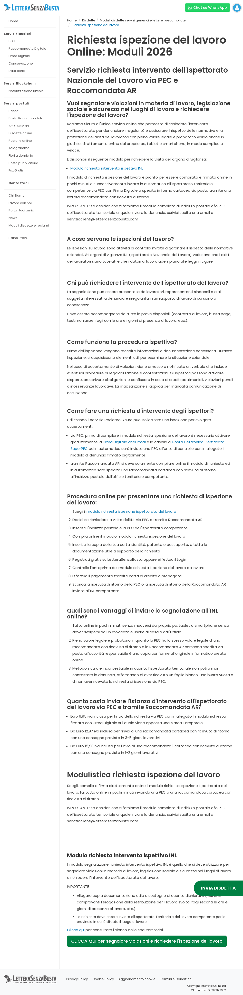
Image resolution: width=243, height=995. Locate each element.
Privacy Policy (77, 979)
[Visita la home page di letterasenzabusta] (31, 7)
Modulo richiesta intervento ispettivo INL (106, 168)
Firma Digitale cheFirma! (124, 442)
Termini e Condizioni (176, 979)
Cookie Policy (103, 979)
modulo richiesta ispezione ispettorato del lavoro (131, 511)
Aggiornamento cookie (137, 979)
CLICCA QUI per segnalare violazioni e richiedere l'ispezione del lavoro (147, 941)
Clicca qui (76, 929)
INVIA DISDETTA (218, 888)
